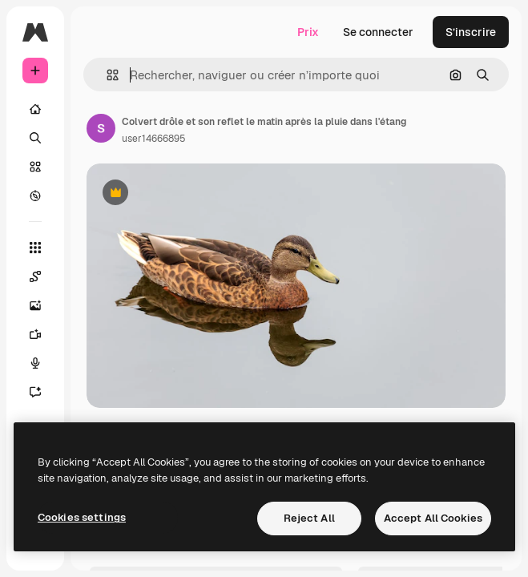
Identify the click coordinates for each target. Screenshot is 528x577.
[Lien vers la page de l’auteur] (101, 128)
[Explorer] (35, 195)
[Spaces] (35, 276)
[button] (106, 75)
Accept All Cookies (433, 518)
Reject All (309, 518)
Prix (308, 32)
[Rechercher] (35, 138)
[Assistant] (35, 392)
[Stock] (35, 167)
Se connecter (378, 32)
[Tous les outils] (35, 247)
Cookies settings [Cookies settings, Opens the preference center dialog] (82, 517)
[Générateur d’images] (35, 305)
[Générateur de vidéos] (35, 334)
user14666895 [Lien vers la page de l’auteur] (154, 138)
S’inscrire (470, 32)
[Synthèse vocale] (35, 363)
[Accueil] (35, 109)
